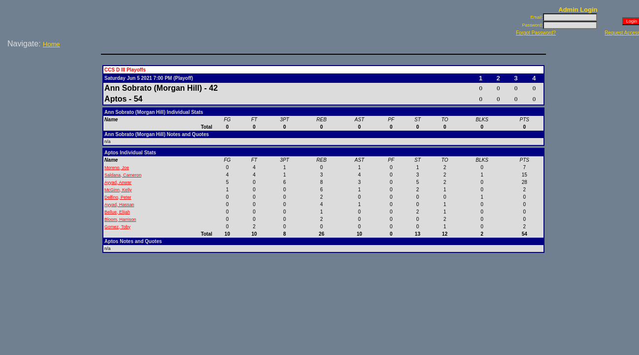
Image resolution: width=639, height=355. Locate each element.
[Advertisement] (52, 83)
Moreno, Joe (116, 167)
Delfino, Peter (117, 197)
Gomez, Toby (117, 226)
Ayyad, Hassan (119, 204)
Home (51, 44)
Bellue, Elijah (117, 212)
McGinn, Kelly (118, 189)
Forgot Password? (536, 33)
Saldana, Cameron (122, 175)
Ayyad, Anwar (117, 182)
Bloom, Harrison (120, 219)
